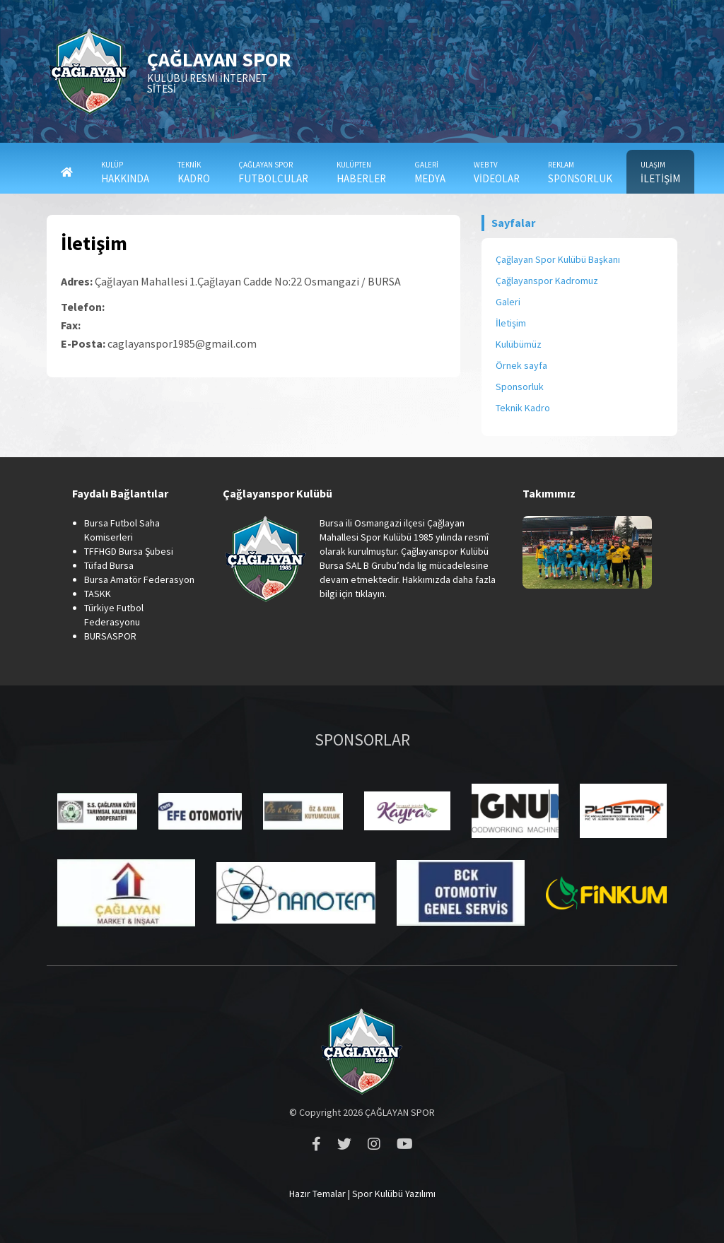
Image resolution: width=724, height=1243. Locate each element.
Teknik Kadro (523, 407)
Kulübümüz (519, 344)
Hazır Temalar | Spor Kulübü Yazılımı (362, 1193)
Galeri (508, 301)
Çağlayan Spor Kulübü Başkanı (558, 259)
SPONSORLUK (580, 172)
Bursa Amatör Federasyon (139, 579)
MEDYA (429, 172)
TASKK (97, 593)
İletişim (511, 323)
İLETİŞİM (660, 172)
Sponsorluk (520, 386)
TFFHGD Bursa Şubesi (128, 551)
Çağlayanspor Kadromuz (547, 280)
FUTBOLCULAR (273, 172)
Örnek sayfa (521, 365)
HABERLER (361, 172)
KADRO (193, 172)
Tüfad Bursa (109, 565)
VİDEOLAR (497, 172)
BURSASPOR (110, 636)
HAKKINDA (125, 172)
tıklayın (370, 593)
